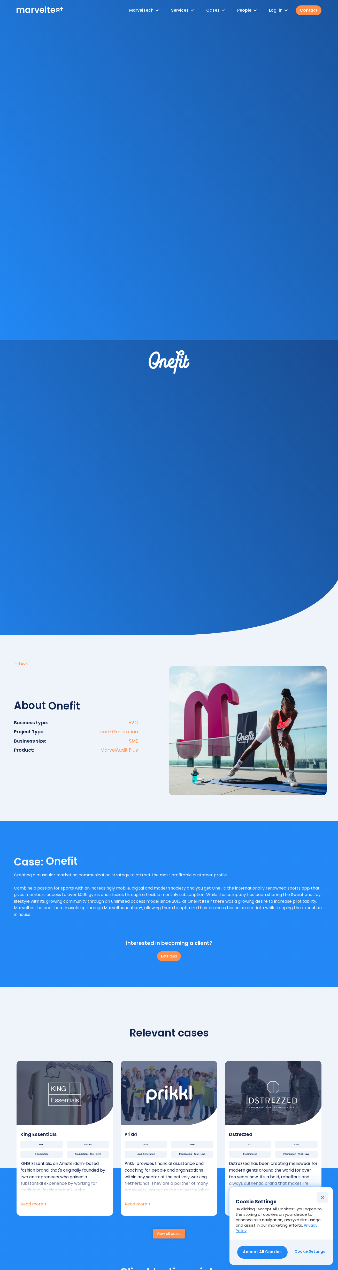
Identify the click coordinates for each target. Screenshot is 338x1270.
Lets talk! (169, 956)
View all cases (169, 1233)
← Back (21, 663)
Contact (309, 10)
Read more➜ (34, 1204)
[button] (144, 10)
